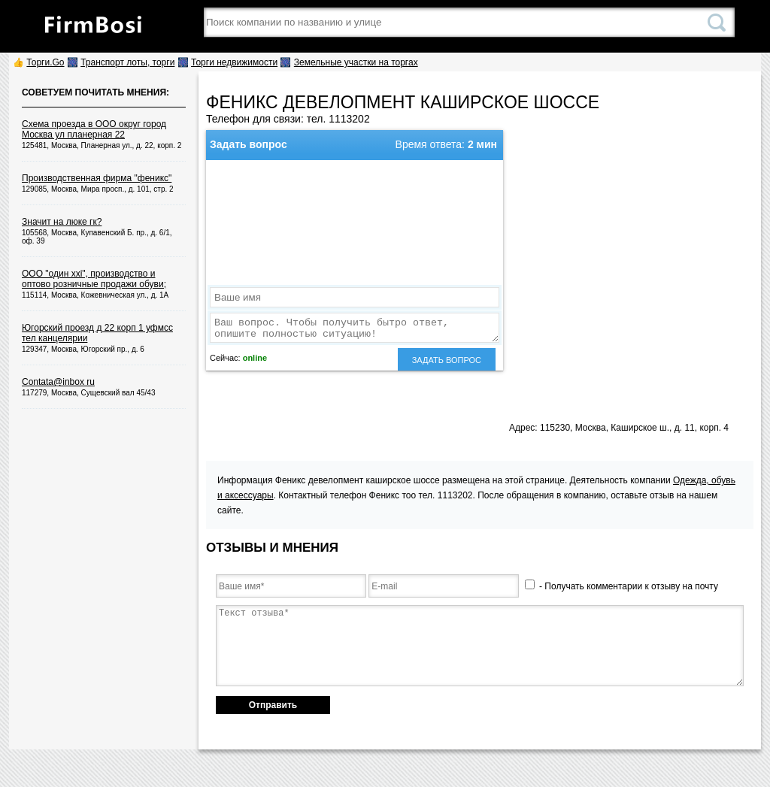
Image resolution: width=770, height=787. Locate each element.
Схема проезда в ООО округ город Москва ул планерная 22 (94, 129)
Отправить (273, 705)
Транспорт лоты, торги (127, 62)
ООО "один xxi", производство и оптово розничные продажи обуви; (94, 278)
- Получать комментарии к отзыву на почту (621, 586)
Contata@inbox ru (58, 382)
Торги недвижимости (234, 62)
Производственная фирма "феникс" (96, 178)
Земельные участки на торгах (356, 62)
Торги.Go (45, 62)
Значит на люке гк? (62, 221)
